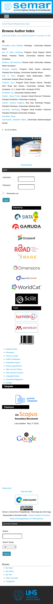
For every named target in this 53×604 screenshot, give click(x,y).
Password (6, 185)
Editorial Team (11, 349)
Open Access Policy (14, 369)
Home (4, 24)
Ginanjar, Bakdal (9, 69)
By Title (9, 575)
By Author (10, 571)
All (49, 36)
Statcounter (6, 488)
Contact (9, 383)
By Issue (9, 568)
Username (7, 177)
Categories (10, 581)
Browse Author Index (22, 24)
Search (10, 24)
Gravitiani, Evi (7, 93)
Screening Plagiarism (14, 379)
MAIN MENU (6, 16)
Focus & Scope (12, 356)
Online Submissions (14, 366)
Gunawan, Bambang (11, 109)
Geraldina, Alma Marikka (12, 45)
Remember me (12, 194)
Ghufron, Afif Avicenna (11, 62)
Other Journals (12, 578)
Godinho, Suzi (8, 83)
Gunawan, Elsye (9, 116)
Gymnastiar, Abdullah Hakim (14, 120)
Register (46, 4)
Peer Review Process (14, 373)
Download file (26, 165)
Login (38, 4)
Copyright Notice (12, 376)
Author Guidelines (13, 359)
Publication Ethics (13, 363)
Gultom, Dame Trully (11, 96)
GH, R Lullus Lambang (12, 52)
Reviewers (10, 352)
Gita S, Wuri (8, 76)
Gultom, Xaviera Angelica (13, 103)
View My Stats (26, 491)
